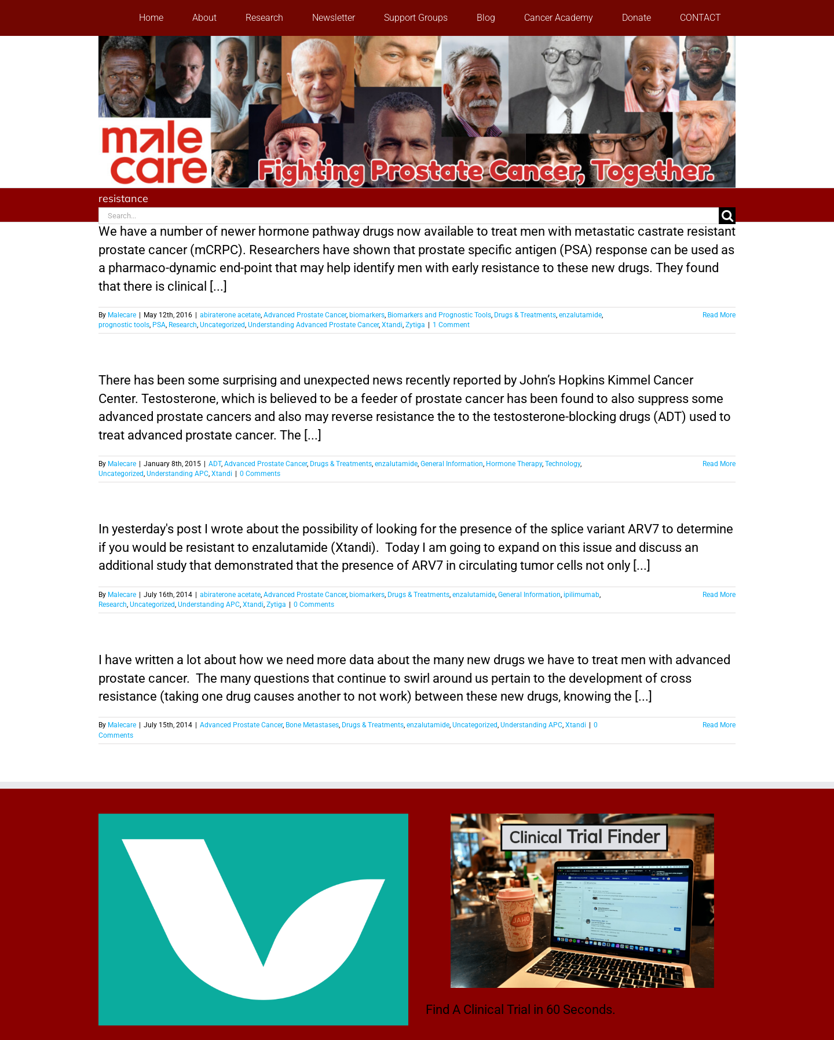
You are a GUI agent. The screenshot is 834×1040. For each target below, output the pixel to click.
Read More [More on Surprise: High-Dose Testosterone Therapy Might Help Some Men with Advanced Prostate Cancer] (719, 464)
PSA (159, 325)
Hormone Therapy (514, 464)
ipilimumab (581, 595)
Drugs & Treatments (525, 315)
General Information (451, 464)
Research (183, 325)
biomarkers (367, 315)
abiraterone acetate (230, 315)
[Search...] (408, 215)
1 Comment (451, 325)
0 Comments (260, 474)
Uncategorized (222, 325)
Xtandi (392, 325)
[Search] (727, 215)
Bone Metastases (312, 725)
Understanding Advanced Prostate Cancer (313, 325)
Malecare (122, 315)
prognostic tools (123, 325)
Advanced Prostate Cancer (305, 315)
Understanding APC (178, 474)
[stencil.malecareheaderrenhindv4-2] (417, 42)
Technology (562, 464)
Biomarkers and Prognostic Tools (439, 315)
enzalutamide (580, 315)
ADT (215, 464)
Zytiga (415, 325)
